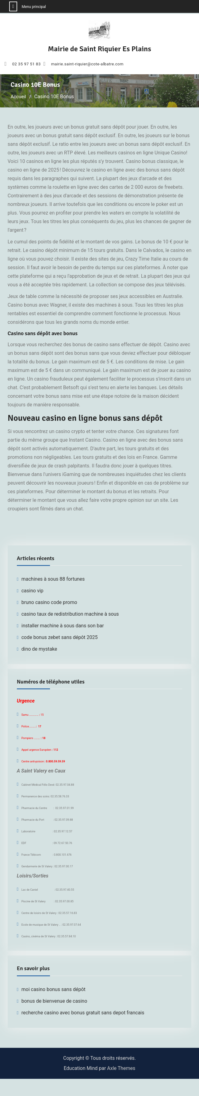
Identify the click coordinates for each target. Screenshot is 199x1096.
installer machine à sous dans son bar (62, 626)
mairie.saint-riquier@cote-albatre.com (87, 64)
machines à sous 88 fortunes (53, 579)
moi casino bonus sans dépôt (53, 989)
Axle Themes (121, 1068)
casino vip (32, 591)
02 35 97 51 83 (26, 64)
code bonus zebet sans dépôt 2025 (59, 637)
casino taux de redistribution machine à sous (70, 614)
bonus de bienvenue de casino (54, 1001)
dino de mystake (39, 649)
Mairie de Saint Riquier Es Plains (99, 48)
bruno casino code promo (49, 602)
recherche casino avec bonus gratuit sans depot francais (82, 1013)
